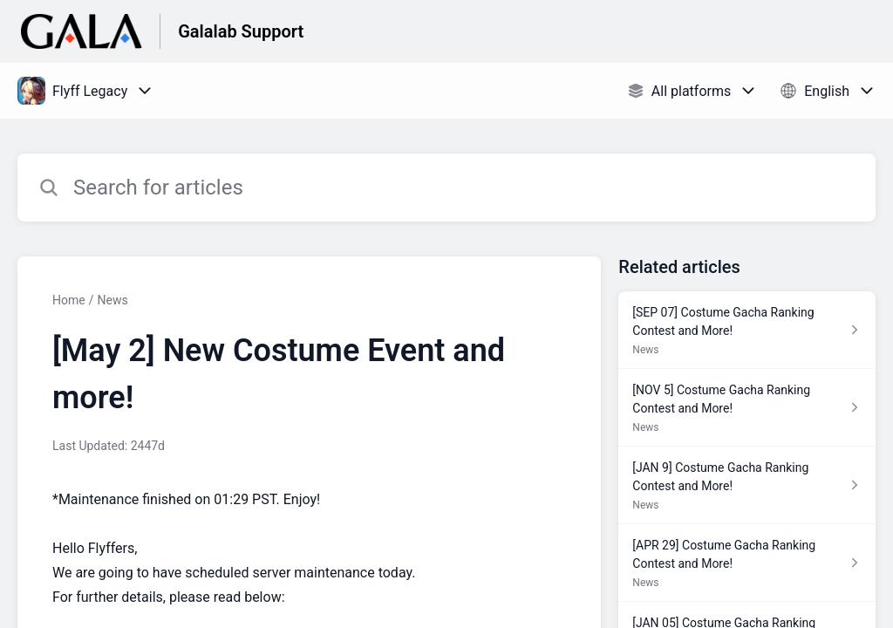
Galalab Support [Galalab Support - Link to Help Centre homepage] (240, 31)
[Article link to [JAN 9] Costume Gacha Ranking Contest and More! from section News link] (747, 485)
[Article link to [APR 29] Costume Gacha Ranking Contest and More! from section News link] (747, 563)
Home (68, 300)
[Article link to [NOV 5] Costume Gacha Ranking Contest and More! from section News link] (747, 408)
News (112, 300)
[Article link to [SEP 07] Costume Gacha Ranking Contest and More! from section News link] (747, 330)
